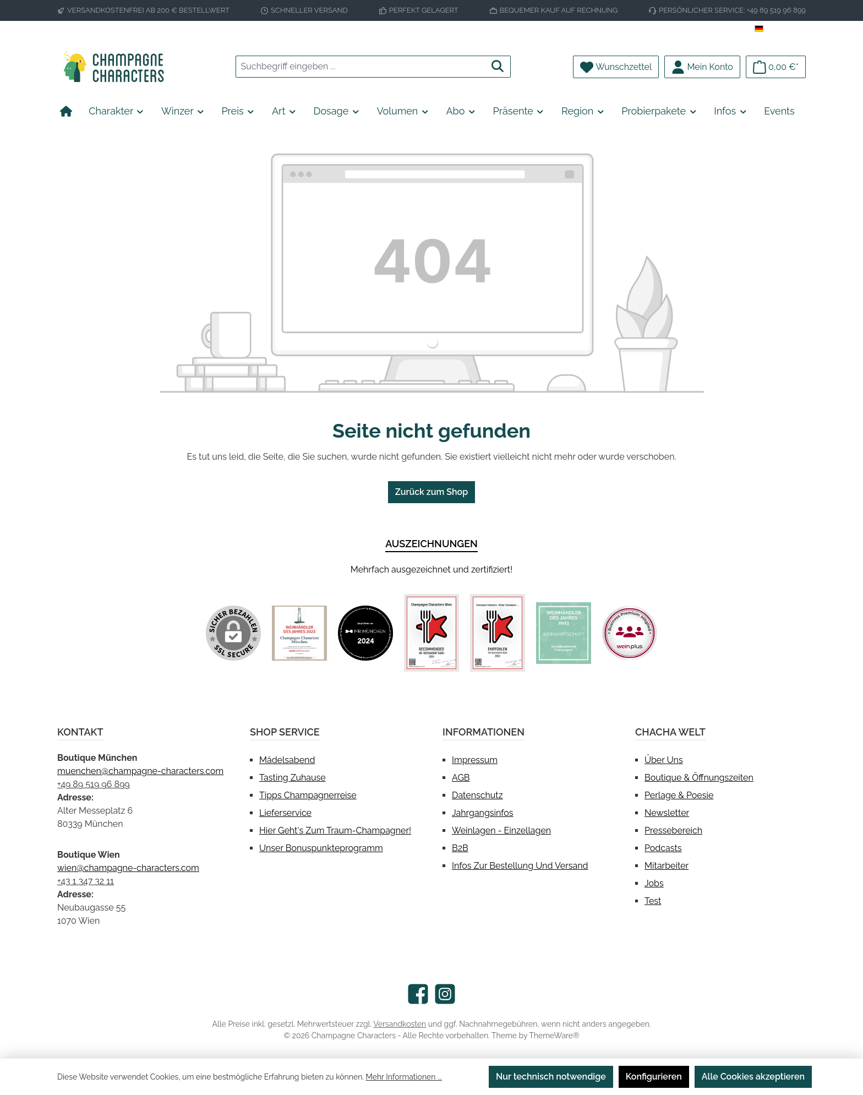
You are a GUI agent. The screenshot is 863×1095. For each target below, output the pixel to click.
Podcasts (663, 848)
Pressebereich (673, 830)
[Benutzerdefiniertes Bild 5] (563, 633)
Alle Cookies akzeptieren (753, 1076)
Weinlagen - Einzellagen (501, 830)
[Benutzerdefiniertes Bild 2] (365, 633)
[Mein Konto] (702, 67)
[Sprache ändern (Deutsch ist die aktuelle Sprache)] (780, 29)
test (652, 901)
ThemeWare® (554, 1035)
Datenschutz (477, 795)
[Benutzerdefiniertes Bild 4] (497, 633)
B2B (460, 848)
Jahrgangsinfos (483, 813)
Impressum (475, 760)
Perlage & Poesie (678, 795)
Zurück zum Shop (431, 492)
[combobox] (360, 67)
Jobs (654, 883)
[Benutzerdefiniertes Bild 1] (299, 633)
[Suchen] (498, 67)
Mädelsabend (287, 760)
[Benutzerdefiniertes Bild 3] (431, 633)
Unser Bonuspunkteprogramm (321, 848)
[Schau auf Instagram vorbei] (445, 994)
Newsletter (666, 813)
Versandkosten (399, 1024)
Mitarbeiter (666, 865)
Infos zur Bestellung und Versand (520, 865)
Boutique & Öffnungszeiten (698, 777)
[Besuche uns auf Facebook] (418, 994)
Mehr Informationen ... (404, 1076)
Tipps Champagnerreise (308, 795)
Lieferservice (285, 813)
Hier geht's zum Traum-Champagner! (335, 830)
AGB (461, 777)
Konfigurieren (654, 1076)
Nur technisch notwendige (551, 1076)
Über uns (663, 760)
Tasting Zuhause (292, 777)
